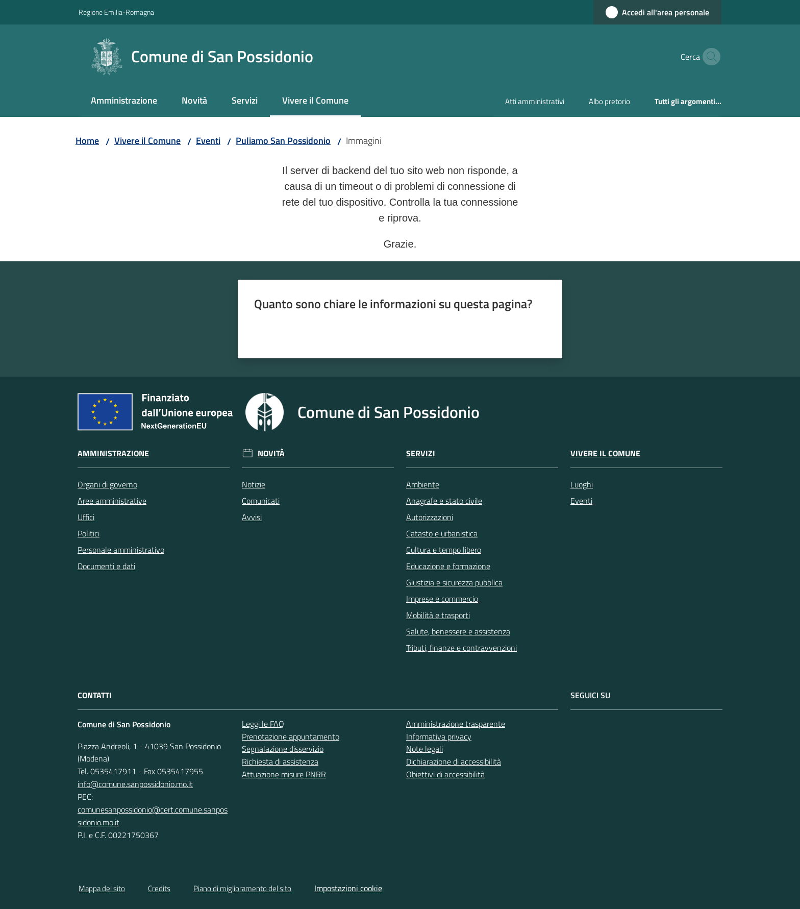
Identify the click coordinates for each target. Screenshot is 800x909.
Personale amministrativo (121, 550)
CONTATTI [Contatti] (95, 695)
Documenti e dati (106, 566)
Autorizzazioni (429, 517)
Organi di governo (107, 484)
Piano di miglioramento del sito (242, 888)
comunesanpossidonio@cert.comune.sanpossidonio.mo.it (153, 815)
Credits (159, 888)
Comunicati (261, 501)
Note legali (424, 749)
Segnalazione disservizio (282, 749)
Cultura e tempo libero (443, 550)
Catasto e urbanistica (442, 533)
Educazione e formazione (448, 566)
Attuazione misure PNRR (284, 774)
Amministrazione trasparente (455, 724)
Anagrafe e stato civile (444, 501)
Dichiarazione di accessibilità (453, 761)
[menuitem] (124, 101)
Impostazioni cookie (348, 888)
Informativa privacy (438, 736)
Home (87, 141)
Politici (88, 533)
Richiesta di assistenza (280, 761)
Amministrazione (113, 453)
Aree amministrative (112, 501)
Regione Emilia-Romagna (116, 12)
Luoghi (581, 484)
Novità (271, 453)
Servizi (420, 453)
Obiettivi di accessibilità (445, 774)
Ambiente (422, 484)
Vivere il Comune (147, 141)
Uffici (86, 517)
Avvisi (252, 517)
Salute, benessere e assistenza (458, 631)
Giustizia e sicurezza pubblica (454, 582)
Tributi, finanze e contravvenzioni (461, 648)
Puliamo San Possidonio (283, 141)
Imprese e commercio (442, 599)
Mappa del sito (102, 888)
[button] (709, 56)
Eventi (208, 141)
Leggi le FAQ (263, 724)
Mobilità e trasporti (438, 615)
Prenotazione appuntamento (290, 736)
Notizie (253, 484)
